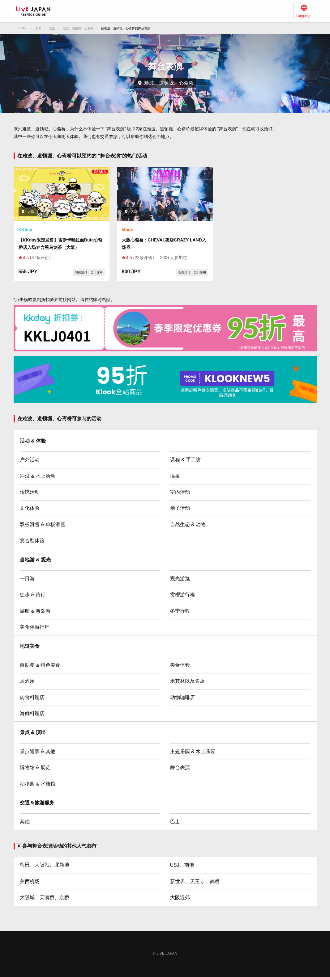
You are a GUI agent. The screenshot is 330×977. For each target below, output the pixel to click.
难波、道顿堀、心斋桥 (77, 28)
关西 (38, 28)
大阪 (52, 28)
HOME (23, 28)
